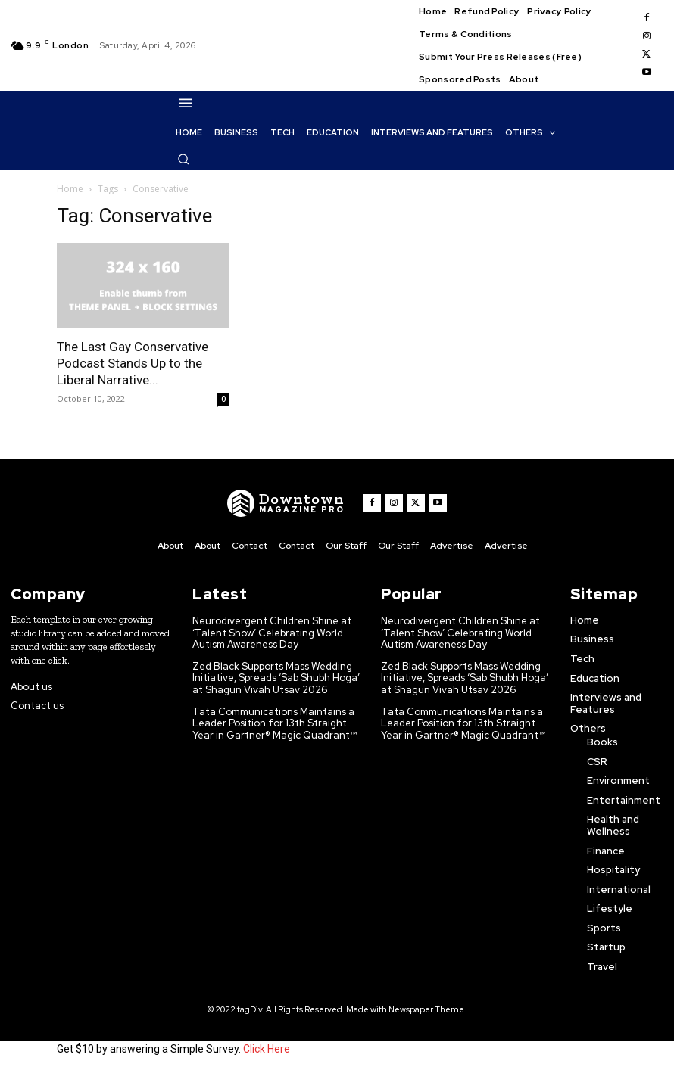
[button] (183, 159)
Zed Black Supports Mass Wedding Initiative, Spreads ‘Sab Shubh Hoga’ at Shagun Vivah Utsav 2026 (276, 678)
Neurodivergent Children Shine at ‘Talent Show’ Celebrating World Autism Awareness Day (271, 632)
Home (70, 188)
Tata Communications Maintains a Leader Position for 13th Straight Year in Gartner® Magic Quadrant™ (274, 723)
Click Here (266, 1049)
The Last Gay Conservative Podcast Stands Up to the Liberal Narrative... (132, 363)
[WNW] (286, 503)
